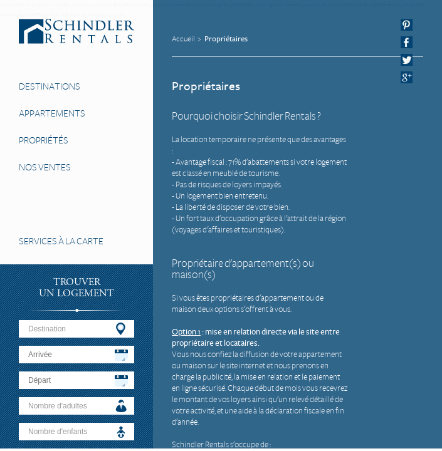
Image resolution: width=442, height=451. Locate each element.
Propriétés (43, 140)
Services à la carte (61, 241)
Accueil (183, 39)
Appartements (52, 113)
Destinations (49, 86)
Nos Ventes (45, 167)
